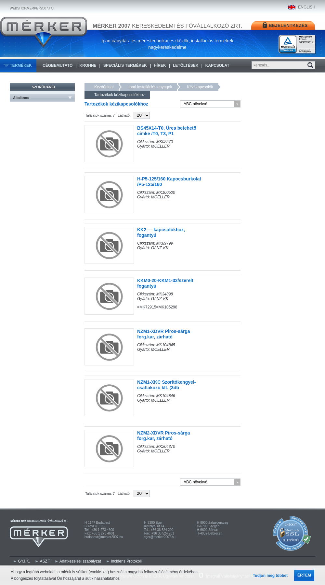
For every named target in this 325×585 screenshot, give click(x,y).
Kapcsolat (217, 65)
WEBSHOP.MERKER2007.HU (32, 8)
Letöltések (185, 65)
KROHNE (88, 65)
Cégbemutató (57, 65)
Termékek (21, 65)
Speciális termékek (125, 65)
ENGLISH (306, 7)
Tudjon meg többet (270, 575)
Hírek (160, 65)
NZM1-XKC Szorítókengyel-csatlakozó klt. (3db (166, 384)
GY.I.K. (24, 561)
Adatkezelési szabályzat (80, 561)
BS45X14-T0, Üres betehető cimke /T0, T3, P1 (166, 130)
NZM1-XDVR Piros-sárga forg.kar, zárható (163, 334)
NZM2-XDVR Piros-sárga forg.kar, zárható (163, 435)
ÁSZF (45, 561)
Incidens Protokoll (126, 561)
